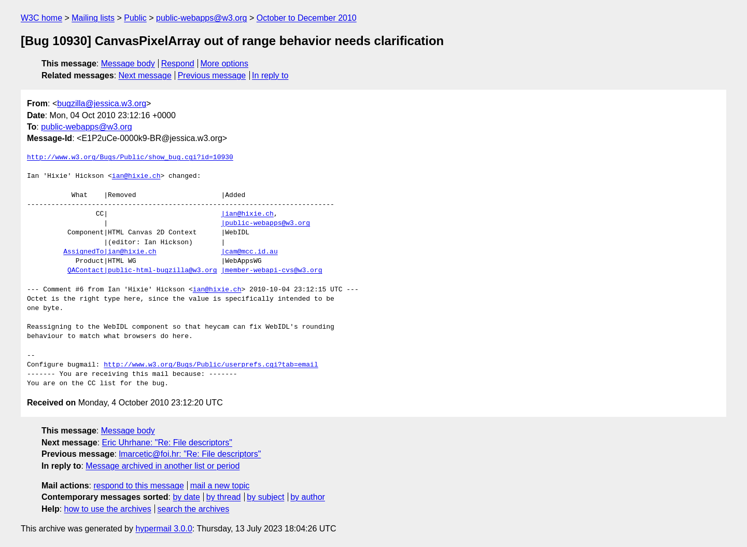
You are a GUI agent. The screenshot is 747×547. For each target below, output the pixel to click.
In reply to (270, 75)
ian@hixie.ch (136, 176)
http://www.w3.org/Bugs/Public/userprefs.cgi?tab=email (211, 365)
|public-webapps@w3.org (265, 223)
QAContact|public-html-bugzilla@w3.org (142, 270)
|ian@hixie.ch (247, 214)
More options (225, 63)
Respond (177, 63)
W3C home (41, 17)
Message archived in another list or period (162, 465)
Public (135, 17)
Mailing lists (93, 17)
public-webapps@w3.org (201, 17)
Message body (128, 63)
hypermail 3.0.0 (163, 528)
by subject (265, 497)
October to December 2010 (307, 17)
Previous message (212, 75)
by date (186, 497)
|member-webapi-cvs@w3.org (271, 270)
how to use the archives (107, 508)
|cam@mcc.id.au (249, 252)
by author (307, 497)
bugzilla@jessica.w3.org (101, 103)
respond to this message (138, 485)
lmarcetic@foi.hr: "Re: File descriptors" (190, 454)
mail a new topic (220, 485)
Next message (145, 75)
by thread (223, 497)
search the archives (194, 508)
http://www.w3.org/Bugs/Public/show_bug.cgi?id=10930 (130, 157)
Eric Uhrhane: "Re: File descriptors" (167, 442)
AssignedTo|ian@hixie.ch (109, 252)
